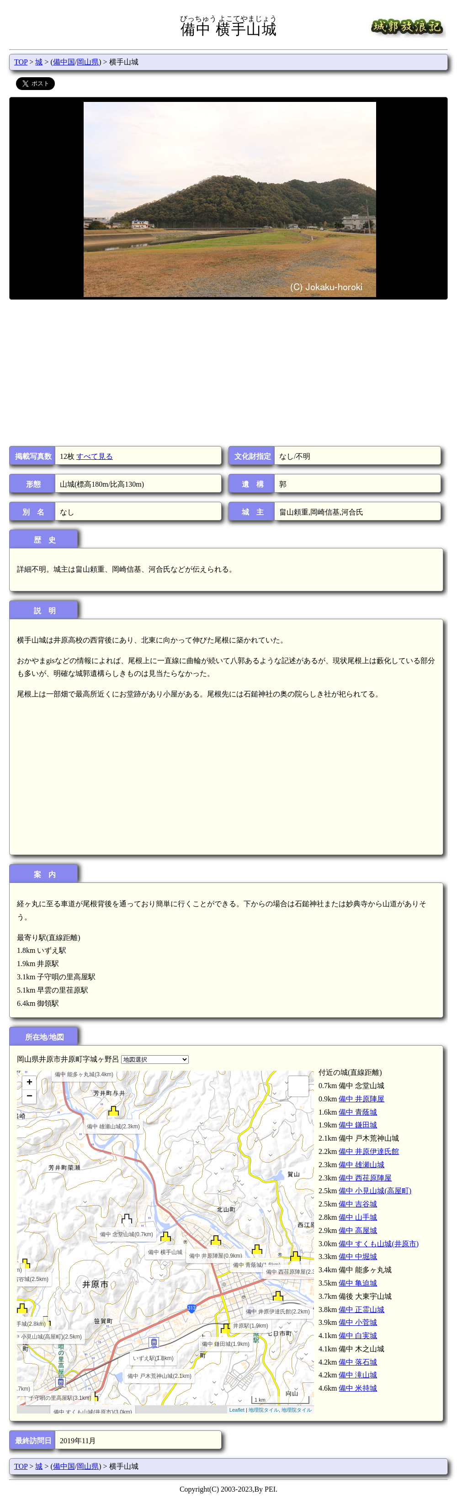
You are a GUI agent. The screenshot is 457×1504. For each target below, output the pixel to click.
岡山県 (88, 62)
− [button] (29, 1097)
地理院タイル (264, 1410)
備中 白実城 (358, 1335)
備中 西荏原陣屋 (365, 1178)
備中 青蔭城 (358, 1112)
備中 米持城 (358, 1388)
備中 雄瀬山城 (361, 1165)
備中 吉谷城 (358, 1204)
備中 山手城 (358, 1217)
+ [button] (29, 1083)
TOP (20, 62)
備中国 (64, 62)
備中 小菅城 (358, 1322)
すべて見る (94, 456)
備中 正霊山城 (361, 1309)
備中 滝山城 (358, 1375)
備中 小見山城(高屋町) (375, 1191)
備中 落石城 (358, 1362)
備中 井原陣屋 (361, 1099)
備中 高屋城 (358, 1230)
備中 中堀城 (358, 1256)
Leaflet (236, 1410)
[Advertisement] (228, 373)
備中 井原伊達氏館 (369, 1151)
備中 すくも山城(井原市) (379, 1244)
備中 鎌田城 (358, 1125)
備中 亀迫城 (358, 1283)
